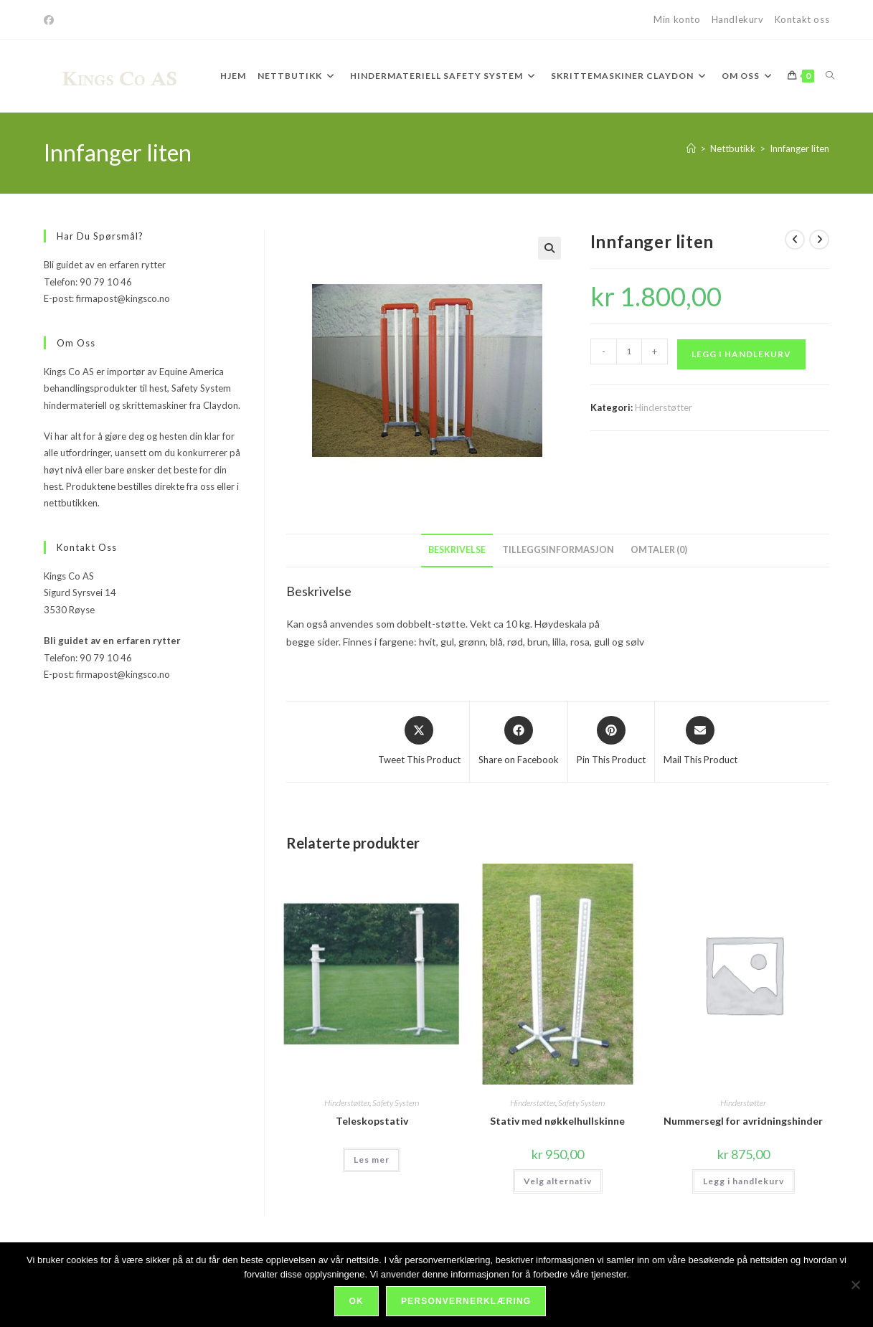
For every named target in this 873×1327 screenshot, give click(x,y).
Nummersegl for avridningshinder (743, 1121)
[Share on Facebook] (518, 742)
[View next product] (819, 240)
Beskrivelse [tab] (457, 549)
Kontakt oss (802, 19)
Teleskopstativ (372, 1121)
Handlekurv (738, 19)
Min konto (676, 19)
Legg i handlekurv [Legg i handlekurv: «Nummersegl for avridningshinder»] (743, 1181)
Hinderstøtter (663, 407)
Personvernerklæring (466, 1301)
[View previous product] (795, 240)
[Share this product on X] (419, 742)
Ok (356, 1301)
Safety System (395, 1102)
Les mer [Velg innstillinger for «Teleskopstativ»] (372, 1159)
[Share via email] (700, 742)
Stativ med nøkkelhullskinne (557, 1121)
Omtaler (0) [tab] (659, 549)
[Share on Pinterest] (611, 742)
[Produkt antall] (629, 351)
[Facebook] (51, 20)
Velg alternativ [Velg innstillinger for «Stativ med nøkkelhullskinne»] (558, 1181)
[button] (549, 248)
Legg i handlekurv (741, 354)
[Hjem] (691, 148)
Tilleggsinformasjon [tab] (558, 549)
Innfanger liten (799, 148)
